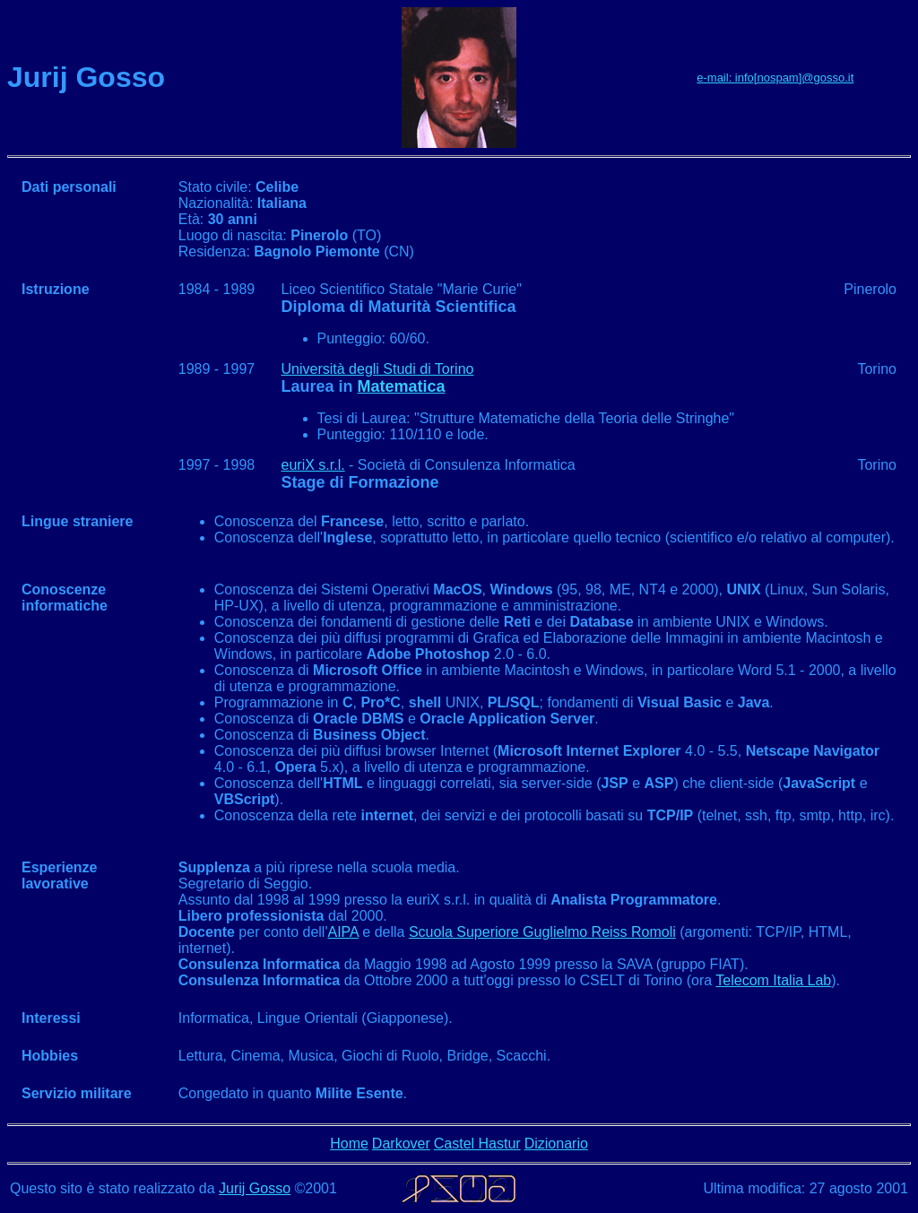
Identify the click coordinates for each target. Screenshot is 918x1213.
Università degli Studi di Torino (377, 369)
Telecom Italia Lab (773, 980)
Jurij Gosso (254, 1188)
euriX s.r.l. (313, 464)
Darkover (401, 1143)
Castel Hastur (477, 1143)
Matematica (402, 386)
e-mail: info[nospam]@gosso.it (775, 77)
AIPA (342, 932)
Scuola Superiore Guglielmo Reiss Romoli (542, 932)
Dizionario (556, 1143)
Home (349, 1143)
